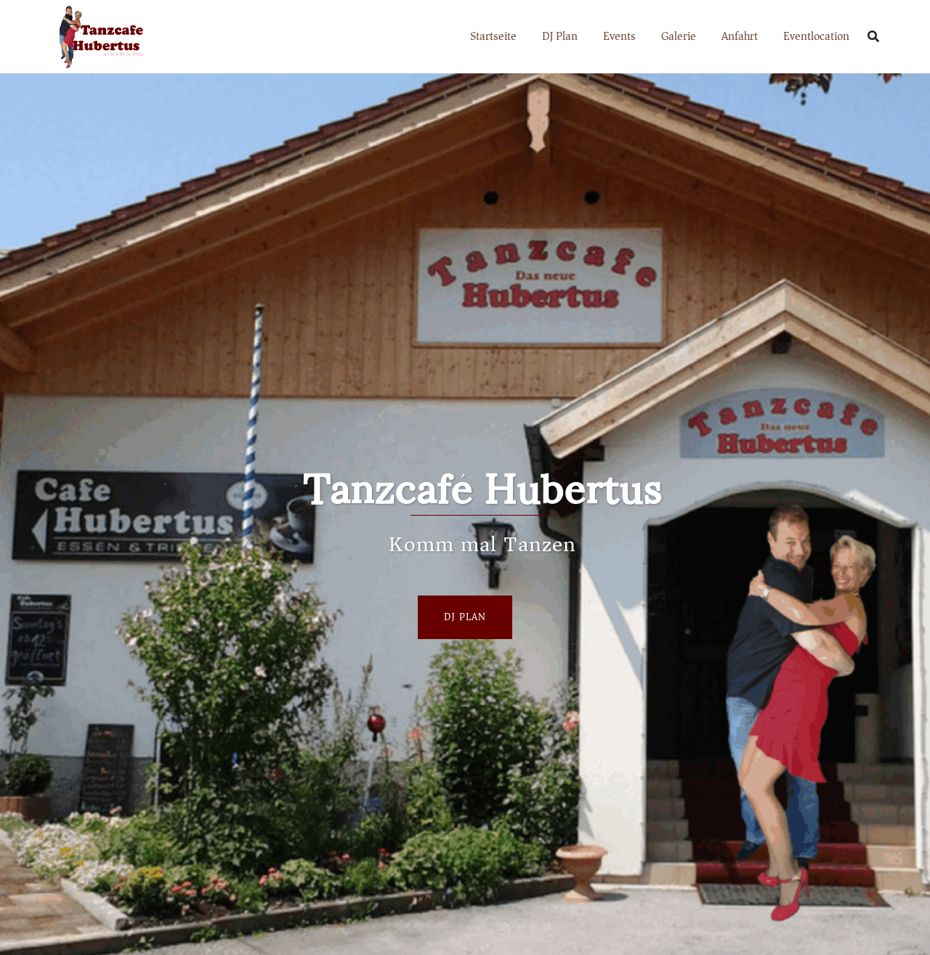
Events (619, 36)
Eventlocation (816, 36)
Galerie (678, 36)
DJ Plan (560, 36)
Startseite (493, 36)
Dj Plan (465, 617)
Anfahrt (739, 36)
